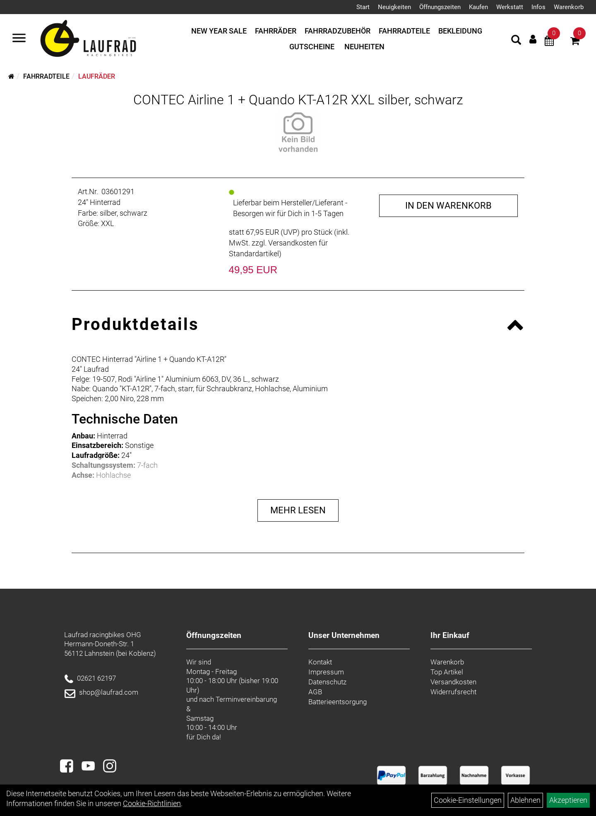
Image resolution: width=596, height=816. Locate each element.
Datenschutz (327, 682)
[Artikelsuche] (516, 41)
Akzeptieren (568, 800)
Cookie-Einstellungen (468, 800)
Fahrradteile (404, 30)
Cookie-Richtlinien (152, 803)
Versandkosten (453, 682)
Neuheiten (364, 46)
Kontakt (320, 662)
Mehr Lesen (298, 510)
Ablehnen (525, 800)
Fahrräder (275, 30)
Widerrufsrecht (453, 692)
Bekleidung (460, 30)
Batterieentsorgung (337, 702)
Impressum (326, 672)
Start (363, 7)
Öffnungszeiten (440, 7)
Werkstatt (509, 7)
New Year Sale (219, 30)
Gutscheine (311, 46)
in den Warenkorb (448, 205)
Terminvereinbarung (246, 699)
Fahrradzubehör (337, 30)
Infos (538, 7)
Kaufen (478, 7)
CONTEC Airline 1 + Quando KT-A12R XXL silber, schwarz (298, 100)
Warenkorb (569, 7)
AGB (315, 692)
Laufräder (96, 76)
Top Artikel (446, 672)
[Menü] (19, 39)
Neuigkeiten (394, 7)
